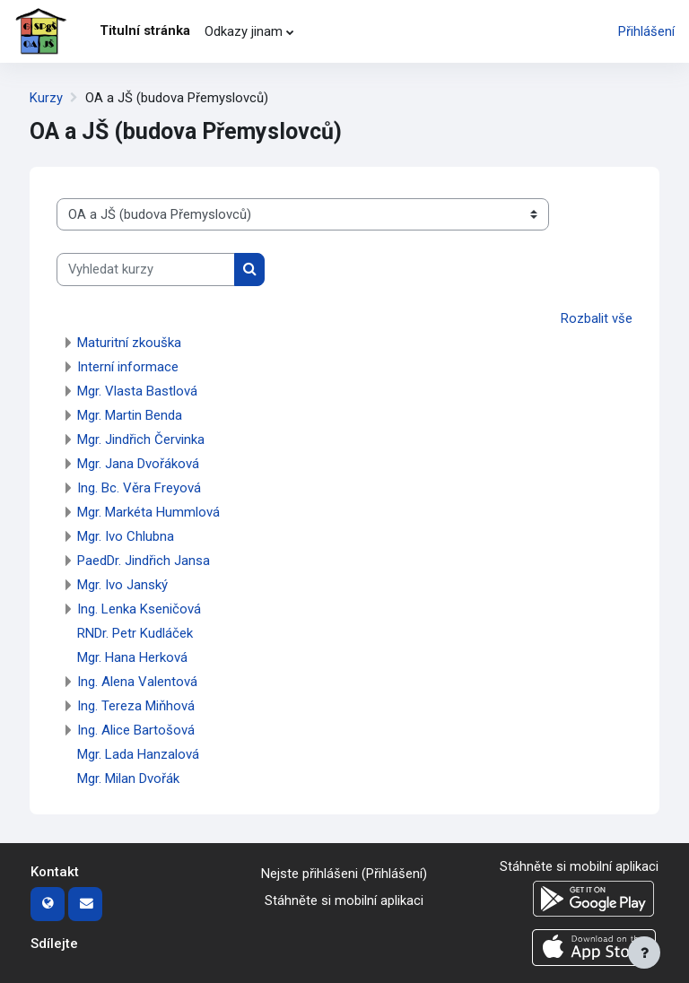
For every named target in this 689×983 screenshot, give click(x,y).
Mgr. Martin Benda (129, 415)
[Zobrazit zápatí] (644, 952)
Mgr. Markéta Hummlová (148, 512)
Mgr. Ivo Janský (122, 585)
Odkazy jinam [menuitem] (244, 31)
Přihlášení (646, 31)
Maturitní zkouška (129, 343)
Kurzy (46, 98)
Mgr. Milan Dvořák (128, 778)
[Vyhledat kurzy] (146, 269)
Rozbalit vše (596, 318)
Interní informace (128, 367)
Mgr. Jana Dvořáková (138, 464)
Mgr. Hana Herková (132, 657)
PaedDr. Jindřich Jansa (143, 560)
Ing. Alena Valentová (137, 682)
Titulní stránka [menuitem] (145, 30)
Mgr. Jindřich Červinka (141, 439)
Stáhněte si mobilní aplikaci (344, 900)
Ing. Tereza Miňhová (136, 706)
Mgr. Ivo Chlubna (125, 536)
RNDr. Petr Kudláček (135, 633)
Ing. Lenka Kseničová (139, 609)
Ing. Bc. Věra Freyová (139, 488)
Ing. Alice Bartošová (136, 730)
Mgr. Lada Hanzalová (138, 754)
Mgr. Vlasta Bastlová (137, 391)
